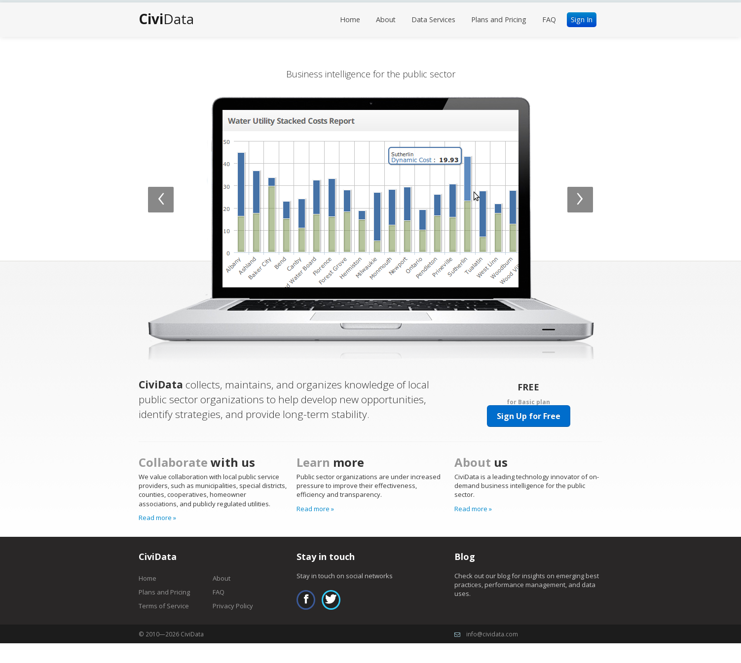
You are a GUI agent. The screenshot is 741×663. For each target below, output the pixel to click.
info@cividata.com (492, 634)
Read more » (157, 517)
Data (166, 18)
